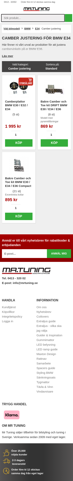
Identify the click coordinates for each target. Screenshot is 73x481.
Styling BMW (45, 372)
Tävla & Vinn (45, 386)
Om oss (42, 307)
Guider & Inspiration (49, 335)
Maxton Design (46, 354)
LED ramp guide (47, 349)
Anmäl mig (59, 253)
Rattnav (42, 358)
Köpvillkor (8, 311)
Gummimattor (45, 340)
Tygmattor (43, 382)
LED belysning (46, 344)
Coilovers (43, 316)
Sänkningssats (46, 377)
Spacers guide (46, 368)
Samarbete (44, 363)
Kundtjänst (9, 307)
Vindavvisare (45, 391)
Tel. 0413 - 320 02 (14, 278)
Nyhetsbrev (44, 311)
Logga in (7, 321)
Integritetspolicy (12, 316)
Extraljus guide (46, 321)
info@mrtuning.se (25, 283)
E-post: (7, 283)
